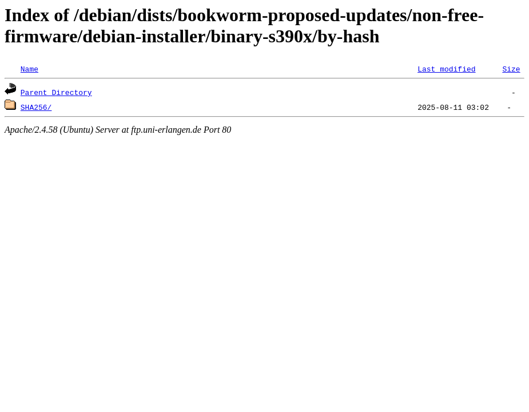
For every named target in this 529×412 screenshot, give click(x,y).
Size (511, 69)
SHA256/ (36, 107)
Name (29, 69)
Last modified (446, 69)
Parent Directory (56, 92)
